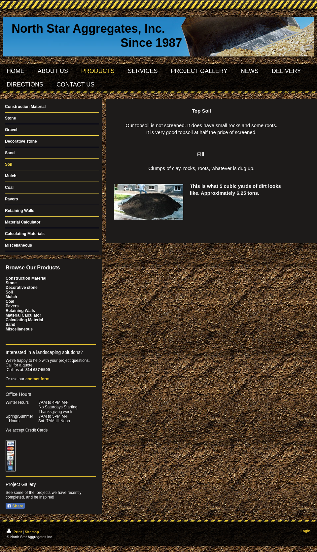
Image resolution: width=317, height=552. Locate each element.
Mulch (11, 296)
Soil (9, 292)
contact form (37, 379)
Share (15, 506)
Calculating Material (24, 320)
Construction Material (26, 278)
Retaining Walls (20, 310)
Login (305, 531)
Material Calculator (23, 315)
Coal (10, 301)
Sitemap (32, 532)
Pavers (12, 306)
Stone (11, 283)
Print (15, 532)
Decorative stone (22, 287)
